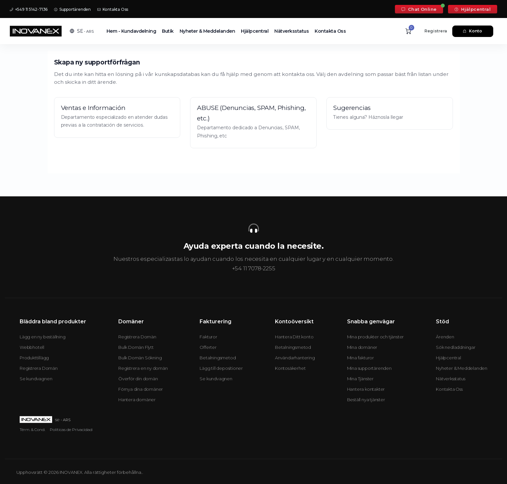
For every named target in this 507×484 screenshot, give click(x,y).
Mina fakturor (360, 357)
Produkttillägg (34, 357)
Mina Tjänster (360, 378)
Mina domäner (362, 347)
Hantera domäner (137, 399)
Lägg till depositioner (221, 368)
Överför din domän (138, 378)
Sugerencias (352, 108)
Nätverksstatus (291, 31)
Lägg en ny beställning (43, 336)
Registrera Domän (39, 368)
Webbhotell (32, 347)
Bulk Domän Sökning (140, 357)
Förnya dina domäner (140, 389)
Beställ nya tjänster (366, 399)
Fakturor (208, 336)
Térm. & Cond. (32, 429)
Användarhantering (295, 357)
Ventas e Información (93, 108)
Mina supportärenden (369, 368)
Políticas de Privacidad (71, 429)
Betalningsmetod (218, 357)
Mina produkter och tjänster (375, 336)
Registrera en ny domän (143, 368)
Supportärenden (72, 9)
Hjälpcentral (473, 9)
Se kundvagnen (36, 378)
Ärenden (445, 336)
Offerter (208, 347)
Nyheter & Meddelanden (207, 31)
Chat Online (419, 9)
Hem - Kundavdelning (131, 31)
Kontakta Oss (112, 9)
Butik (168, 31)
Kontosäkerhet (290, 368)
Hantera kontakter (366, 389)
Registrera (435, 30)
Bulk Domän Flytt (136, 347)
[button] (82, 31)
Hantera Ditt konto (294, 336)
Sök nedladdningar (456, 347)
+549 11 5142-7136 (29, 9)
